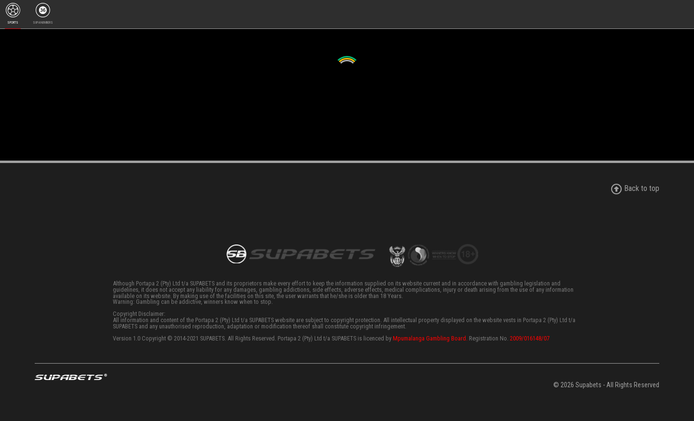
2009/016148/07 (529, 338)
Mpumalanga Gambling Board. (430, 338)
